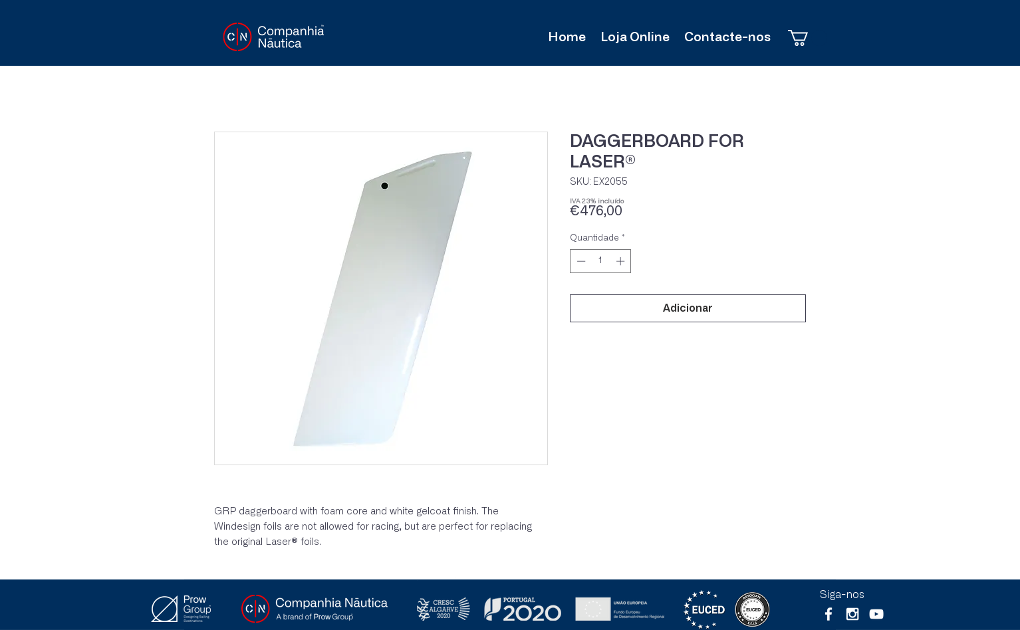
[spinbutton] (601, 261)
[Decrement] (580, 261)
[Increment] (622, 261)
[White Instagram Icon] (852, 614)
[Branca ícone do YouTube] (876, 614)
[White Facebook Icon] (828, 614)
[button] (807, 38)
